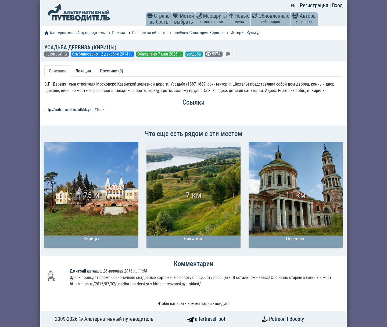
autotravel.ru (56, 54)
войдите (222, 303)
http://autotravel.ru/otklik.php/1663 (74, 109)
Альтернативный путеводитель (74, 32)
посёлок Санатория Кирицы (198, 32)
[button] (150, 16)
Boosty (296, 319)
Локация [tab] (83, 71)
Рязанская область (149, 32)
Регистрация (314, 5)
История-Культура (247, 32)
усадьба (194, 54)
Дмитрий (78, 271)
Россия (118, 32)
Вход (337, 5)
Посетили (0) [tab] (111, 71)
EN (293, 5)
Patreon (278, 319)
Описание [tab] (57, 71)
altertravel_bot (206, 319)
